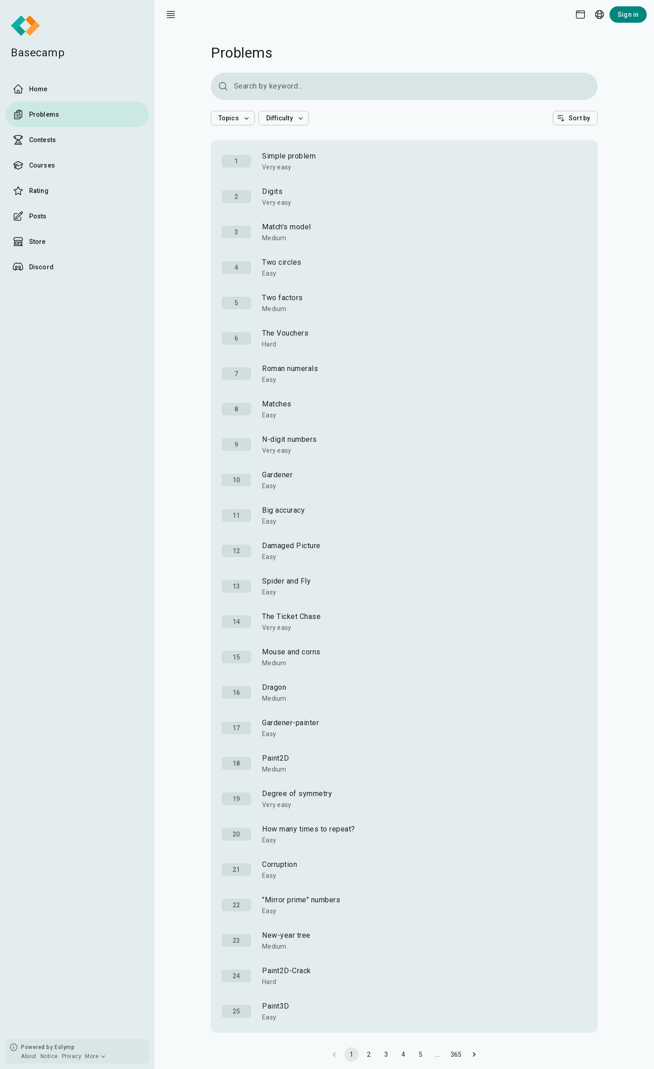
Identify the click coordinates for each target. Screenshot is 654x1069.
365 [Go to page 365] (456, 1054)
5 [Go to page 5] (420, 1054)
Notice (49, 1056)
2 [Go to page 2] (369, 1054)
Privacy (72, 1056)
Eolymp (64, 1047)
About (29, 1056)
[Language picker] (599, 14)
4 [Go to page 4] (403, 1054)
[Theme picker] (580, 14)
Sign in (628, 14)
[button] (233, 118)
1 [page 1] (351, 1054)
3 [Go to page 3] (386, 1054)
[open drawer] (171, 14)
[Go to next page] (474, 1054)
